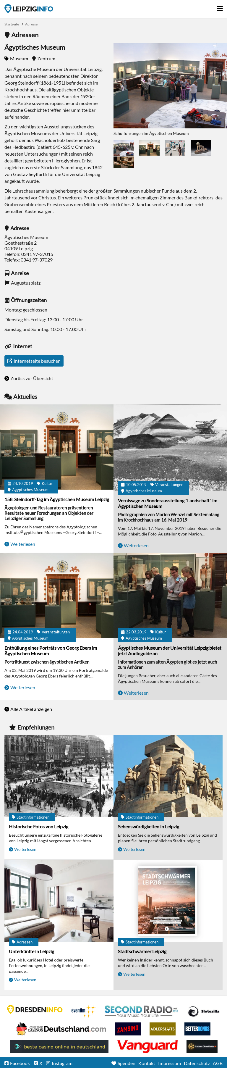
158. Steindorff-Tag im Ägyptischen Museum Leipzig (56, 499)
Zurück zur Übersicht (31, 378)
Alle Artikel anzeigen (31, 709)
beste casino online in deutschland (59, 1046)
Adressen (32, 24)
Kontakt (146, 1063)
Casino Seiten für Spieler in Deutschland (203, 1011)
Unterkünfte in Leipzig (31, 951)
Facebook (20, 1063)
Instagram (62, 1063)
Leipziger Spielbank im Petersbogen (61, 1028)
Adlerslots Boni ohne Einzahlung (163, 1028)
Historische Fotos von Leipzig (38, 826)
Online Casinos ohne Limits (202, 1046)
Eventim (84, 1011)
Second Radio (142, 1011)
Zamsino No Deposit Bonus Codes (128, 1028)
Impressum (169, 1063)
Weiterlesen (22, 544)
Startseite (28, 8)
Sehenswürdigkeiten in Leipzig (148, 826)
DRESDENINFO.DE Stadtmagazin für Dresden (35, 1009)
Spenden (126, 1063)
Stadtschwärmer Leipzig (142, 951)
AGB (218, 1063)
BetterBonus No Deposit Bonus (197, 1028)
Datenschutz (197, 1063)
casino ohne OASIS (147, 1046)
